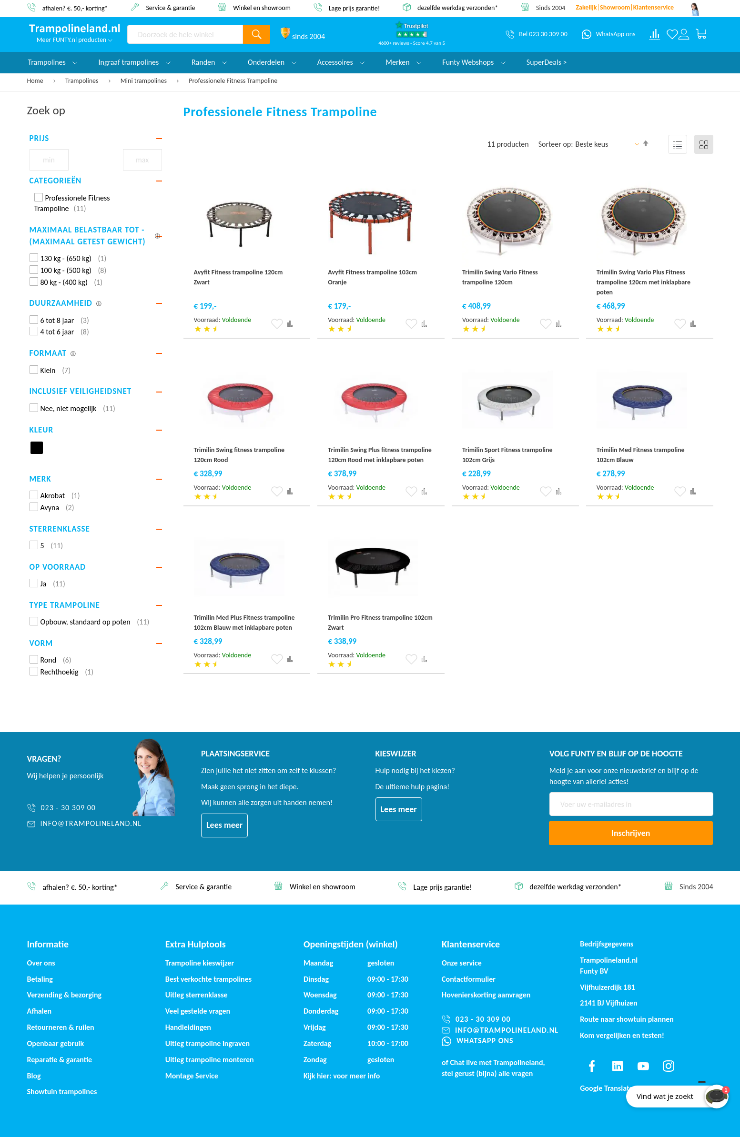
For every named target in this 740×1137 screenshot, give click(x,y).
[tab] (96, 138)
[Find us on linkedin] (617, 1066)
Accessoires (341, 62)
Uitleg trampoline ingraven (207, 1043)
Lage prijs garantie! (354, 8)
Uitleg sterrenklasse (196, 994)
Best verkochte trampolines (208, 979)
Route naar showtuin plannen (627, 1019)
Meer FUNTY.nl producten (75, 40)
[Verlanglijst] (672, 34)
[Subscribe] (631, 833)
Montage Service (191, 1075)
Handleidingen (188, 1027)
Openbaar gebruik (55, 1043)
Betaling (40, 979)
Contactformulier (469, 979)
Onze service (462, 962)
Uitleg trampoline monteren (209, 1059)
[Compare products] (655, 34)
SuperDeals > (547, 62)
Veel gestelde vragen (197, 1011)
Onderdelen (272, 62)
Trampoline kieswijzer (199, 962)
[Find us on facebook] (592, 1066)
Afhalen (39, 1011)
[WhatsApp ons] (609, 34)
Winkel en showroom (262, 7)
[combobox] (185, 34)
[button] (277, 324)
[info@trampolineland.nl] (84, 823)
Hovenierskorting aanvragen (486, 994)
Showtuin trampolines (62, 1091)
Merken (403, 62)
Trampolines (82, 81)
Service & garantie (170, 7)
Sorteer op (554, 144)
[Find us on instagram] (668, 1066)
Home (36, 81)
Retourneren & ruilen (60, 1027)
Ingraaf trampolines (134, 62)
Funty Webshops (473, 62)
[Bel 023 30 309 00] (536, 34)
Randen (209, 62)
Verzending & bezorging (64, 994)
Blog (34, 1075)
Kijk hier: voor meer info (342, 1075)
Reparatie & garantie (59, 1059)
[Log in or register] (683, 34)
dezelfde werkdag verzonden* (457, 8)
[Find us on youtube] (643, 1066)
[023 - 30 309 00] (84, 808)
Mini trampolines (144, 81)
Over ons (41, 962)
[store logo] (74, 29)
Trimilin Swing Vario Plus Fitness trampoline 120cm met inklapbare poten (643, 282)
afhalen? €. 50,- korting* (75, 8)
